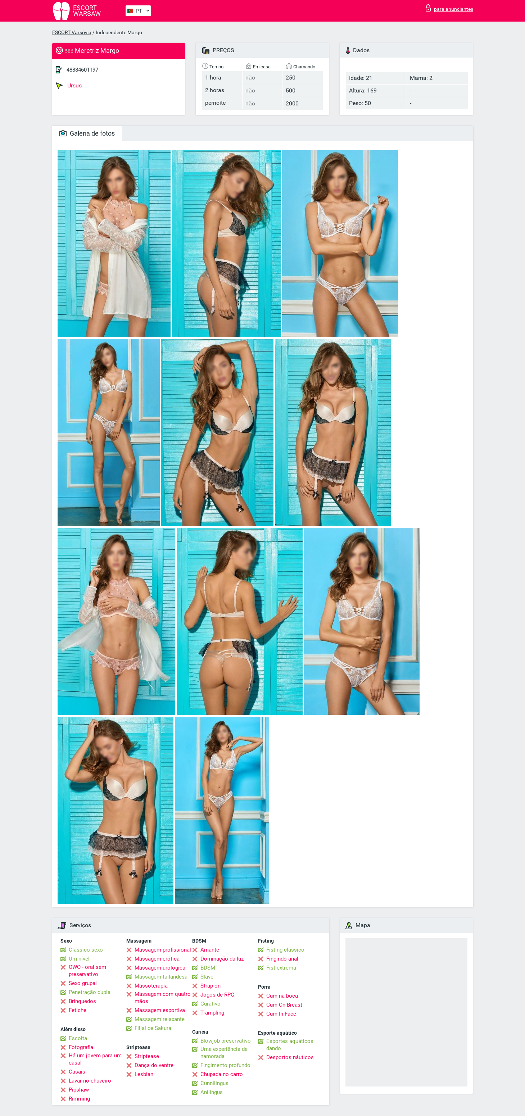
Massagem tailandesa (161, 977)
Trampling (212, 1013)
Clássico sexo (86, 950)
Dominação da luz (222, 959)
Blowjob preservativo (225, 1041)
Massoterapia (151, 986)
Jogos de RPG (217, 995)
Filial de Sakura (153, 1028)
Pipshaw (79, 1089)
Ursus (69, 85)
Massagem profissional (163, 950)
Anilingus (211, 1092)
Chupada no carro (221, 1074)
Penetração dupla (89, 992)
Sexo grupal (83, 983)
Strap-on (210, 986)
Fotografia (81, 1047)
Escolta (78, 1038)
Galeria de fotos (87, 133)
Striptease (147, 1056)
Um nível (79, 959)
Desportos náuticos (290, 1057)
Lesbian (144, 1074)
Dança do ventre (154, 1065)
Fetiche (77, 1010)
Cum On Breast (284, 1005)
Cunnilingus (214, 1083)
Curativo (210, 1004)
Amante (209, 950)
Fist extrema (281, 968)
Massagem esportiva (160, 1010)
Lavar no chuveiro (90, 1081)
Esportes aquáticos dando (289, 1045)
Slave (206, 977)
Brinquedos (82, 1001)
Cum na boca (282, 996)
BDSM (207, 968)
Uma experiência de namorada (224, 1053)
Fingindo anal (282, 959)
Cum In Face (281, 1014)
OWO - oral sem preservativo (87, 970)
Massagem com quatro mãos (163, 997)
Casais (77, 1072)
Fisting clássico (285, 950)
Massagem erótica (157, 959)
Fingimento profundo (225, 1065)
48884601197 (82, 70)
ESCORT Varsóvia (71, 32)
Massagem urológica (160, 968)
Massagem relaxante (160, 1019)
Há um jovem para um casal (95, 1059)
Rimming (79, 1098)
